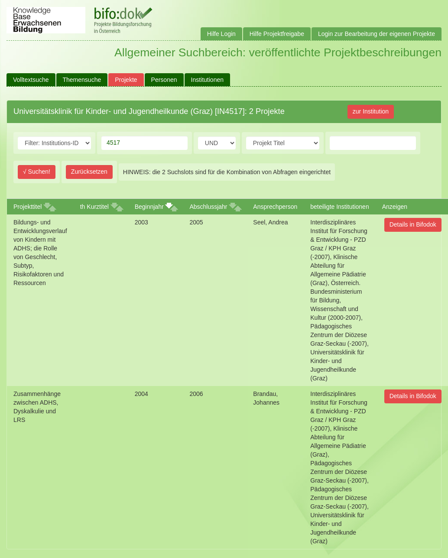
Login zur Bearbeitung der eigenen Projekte (376, 33)
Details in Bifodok (413, 224)
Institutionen (207, 79)
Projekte (126, 79)
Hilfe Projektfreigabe (277, 33)
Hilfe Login (221, 33)
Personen (164, 79)
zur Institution (371, 111)
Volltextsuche (31, 79)
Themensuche (82, 79)
